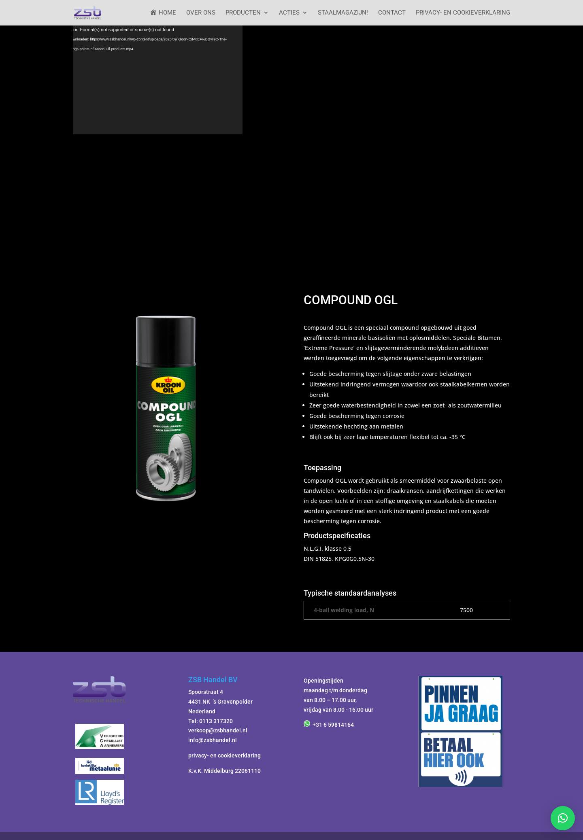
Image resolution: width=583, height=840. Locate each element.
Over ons (200, 13)
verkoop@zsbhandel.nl (217, 730)
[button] (563, 818)
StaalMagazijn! (343, 13)
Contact (392, 13)
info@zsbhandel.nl (212, 740)
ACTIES (289, 13)
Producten (243, 13)
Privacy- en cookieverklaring (463, 13)
